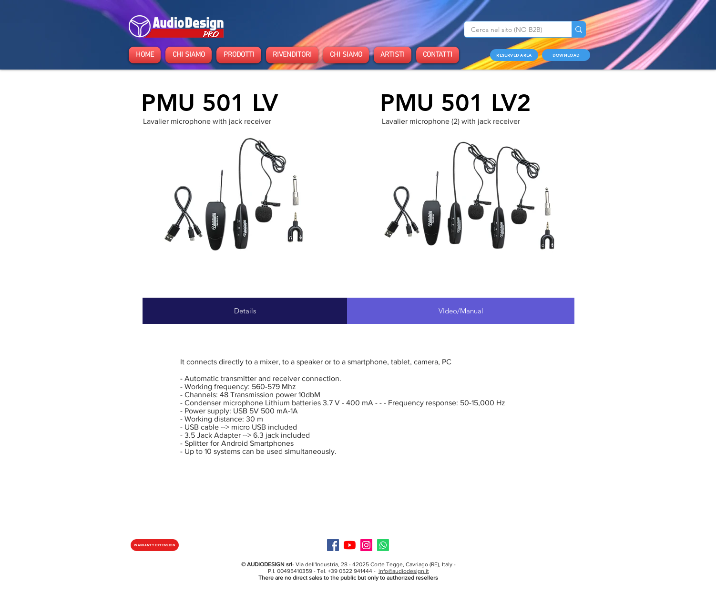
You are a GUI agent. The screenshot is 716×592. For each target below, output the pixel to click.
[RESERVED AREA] (514, 55)
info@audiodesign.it (403, 571)
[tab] (245, 311)
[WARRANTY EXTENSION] (155, 545)
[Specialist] (383, 545)
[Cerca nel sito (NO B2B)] (511, 30)
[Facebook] (333, 545)
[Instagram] (366, 545)
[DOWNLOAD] (566, 55)
